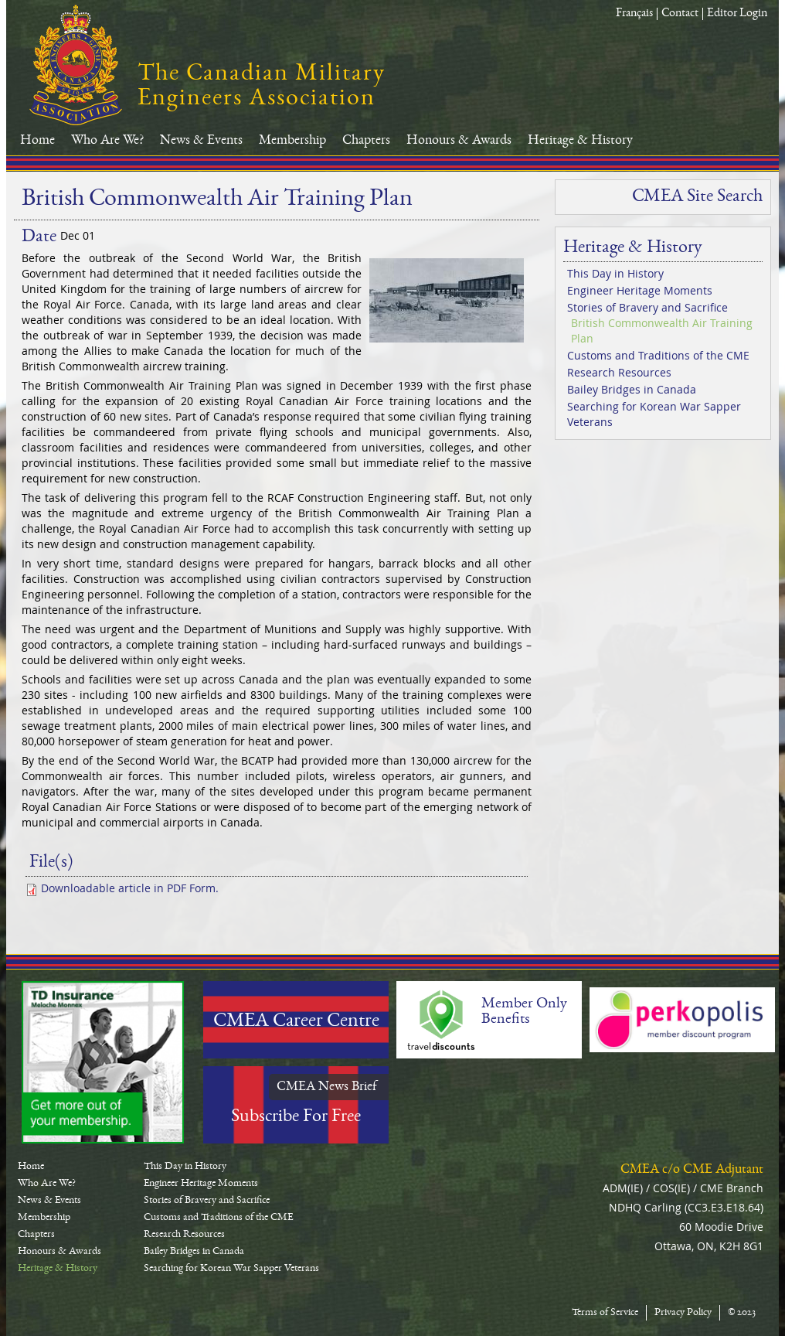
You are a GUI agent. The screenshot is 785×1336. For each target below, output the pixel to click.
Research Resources (619, 372)
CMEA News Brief (327, 1087)
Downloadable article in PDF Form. (130, 888)
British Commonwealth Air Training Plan (662, 330)
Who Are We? (107, 141)
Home (37, 141)
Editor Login (737, 14)
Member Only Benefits (524, 1012)
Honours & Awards (458, 141)
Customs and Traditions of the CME (658, 355)
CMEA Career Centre (296, 1022)
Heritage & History (580, 141)
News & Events (201, 141)
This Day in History (615, 273)
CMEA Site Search (697, 197)
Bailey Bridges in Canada (631, 389)
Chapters (366, 141)
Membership (292, 141)
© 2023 (742, 1312)
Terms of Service (605, 1312)
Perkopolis (682, 1019)
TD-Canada (102, 1062)
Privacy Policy (683, 1312)
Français (634, 14)
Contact (679, 14)
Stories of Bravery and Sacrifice (647, 307)
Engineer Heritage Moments (639, 290)
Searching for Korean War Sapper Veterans (654, 414)
